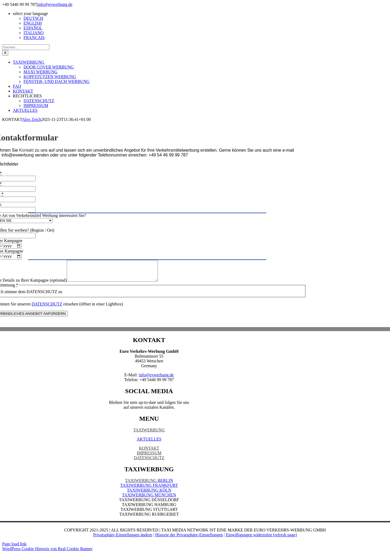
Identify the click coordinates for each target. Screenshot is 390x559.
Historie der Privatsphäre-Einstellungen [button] (189, 540)
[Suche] (5, 53)
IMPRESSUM (149, 458)
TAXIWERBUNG (149, 435)
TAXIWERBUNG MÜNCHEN (149, 500)
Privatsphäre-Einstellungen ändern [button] (122, 540)
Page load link (14, 549)
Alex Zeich (31, 119)
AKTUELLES (149, 444)
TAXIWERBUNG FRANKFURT (149, 491)
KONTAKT (149, 453)
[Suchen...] (25, 47)
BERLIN (149, 486)
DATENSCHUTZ (149, 463)
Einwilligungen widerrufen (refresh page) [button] (261, 540)
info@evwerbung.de (54, 4)
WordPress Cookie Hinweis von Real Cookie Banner (47, 554)
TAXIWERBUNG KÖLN (149, 495)
